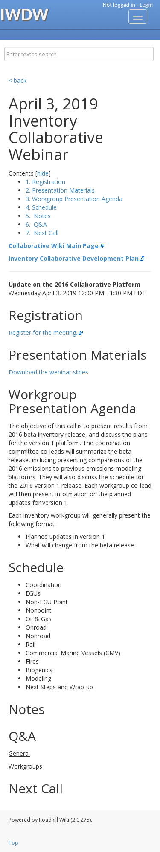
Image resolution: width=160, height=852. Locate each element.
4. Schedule (41, 207)
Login (146, 5)
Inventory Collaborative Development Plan (74, 258)
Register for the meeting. (43, 332)
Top (13, 842)
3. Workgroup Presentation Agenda (74, 199)
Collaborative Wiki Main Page (54, 246)
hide (43, 173)
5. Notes (38, 216)
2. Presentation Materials (60, 190)
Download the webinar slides (48, 372)
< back (17, 80)
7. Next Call (42, 233)
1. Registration (45, 182)
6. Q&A (36, 224)
